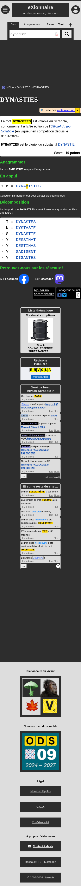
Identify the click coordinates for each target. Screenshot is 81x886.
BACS (38, 396)
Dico (11, 87)
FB (39, 861)
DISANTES (26, 258)
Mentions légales (40, 790)
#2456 (54, 416)
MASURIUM (27, 549)
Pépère (25, 404)
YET (44, 530)
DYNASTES (26, 222)
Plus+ (57, 411)
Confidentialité (40, 821)
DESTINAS (26, 246)
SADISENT (26, 252)
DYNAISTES (28, 186)
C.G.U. (40, 806)
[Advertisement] (40, 60)
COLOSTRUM (45, 522)
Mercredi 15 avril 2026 (33, 427)
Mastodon (50, 861)
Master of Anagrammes (33, 435)
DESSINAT (26, 240)
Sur (14, 279)
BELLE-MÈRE (37, 491)
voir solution (40, 377)
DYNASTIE (23, 87)
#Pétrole (36, 511)
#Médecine (40, 519)
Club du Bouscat (29, 424)
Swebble (25, 447)
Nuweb (49, 876)
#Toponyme (41, 542)
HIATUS (46, 499)
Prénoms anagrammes (38, 439)
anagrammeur (21, 195)
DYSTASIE (26, 228)
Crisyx (24, 416)
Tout (51, 411)
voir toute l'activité (52, 478)
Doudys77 (38, 557)
